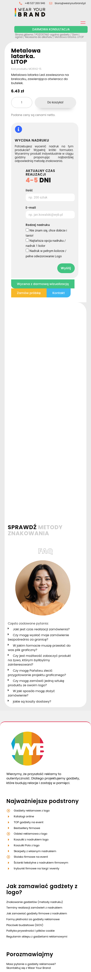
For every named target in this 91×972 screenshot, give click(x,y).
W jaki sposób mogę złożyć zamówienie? (31, 512)
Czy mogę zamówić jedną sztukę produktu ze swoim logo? (36, 502)
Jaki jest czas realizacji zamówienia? (41, 448)
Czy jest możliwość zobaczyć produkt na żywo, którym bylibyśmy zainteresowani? (39, 479)
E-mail (31, 208)
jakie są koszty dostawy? (32, 520)
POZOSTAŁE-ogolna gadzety (52, 34)
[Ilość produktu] (21, 102)
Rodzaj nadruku (38, 225)
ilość (29, 190)
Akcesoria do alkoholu (38, 37)
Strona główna (24, 34)
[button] (41, 448)
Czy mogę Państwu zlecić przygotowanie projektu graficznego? (37, 491)
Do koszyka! (55, 102)
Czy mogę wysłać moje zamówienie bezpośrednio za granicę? (38, 456)
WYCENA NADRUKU (32, 140)
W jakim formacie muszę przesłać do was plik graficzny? (39, 466)
